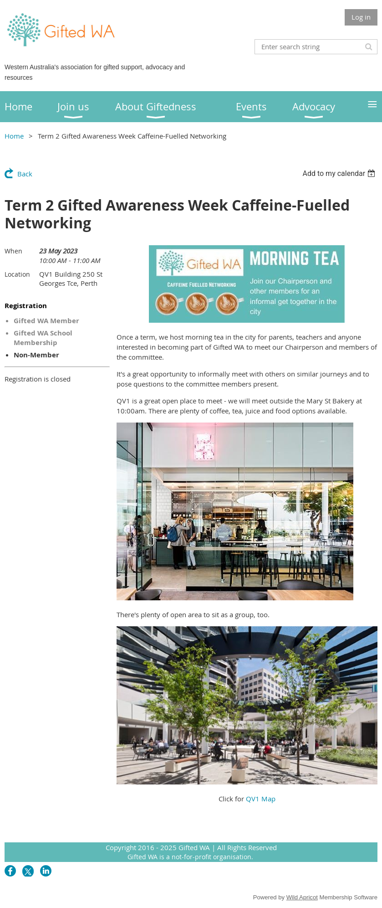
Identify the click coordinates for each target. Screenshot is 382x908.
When (13, 251)
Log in (361, 16)
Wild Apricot (302, 897)
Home (14, 135)
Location (17, 274)
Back (24, 173)
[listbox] (339, 173)
